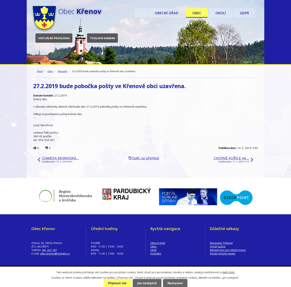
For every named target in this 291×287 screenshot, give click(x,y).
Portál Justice (217, 246)
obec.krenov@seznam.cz (55, 253)
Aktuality (62, 71)
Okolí (220, 13)
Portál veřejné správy (222, 253)
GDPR (244, 13)
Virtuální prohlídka (54, 38)
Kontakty (155, 253)
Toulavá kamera (102, 38)
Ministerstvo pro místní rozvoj (228, 250)
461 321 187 (49, 250)
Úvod (140, 13)
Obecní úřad (166, 13)
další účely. (228, 272)
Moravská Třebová (221, 243)
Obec (196, 13)
